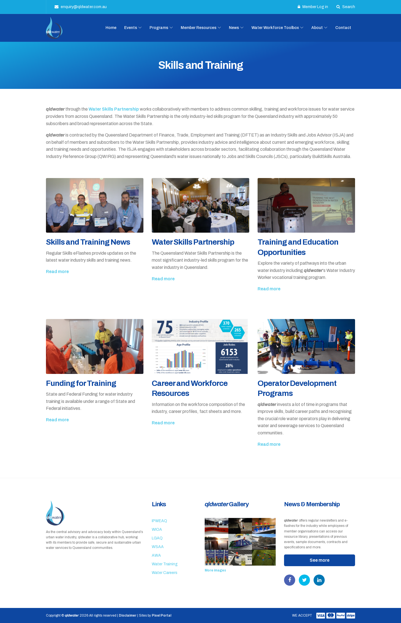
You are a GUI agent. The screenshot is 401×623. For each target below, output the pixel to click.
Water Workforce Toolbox (275, 28)
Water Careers (164, 573)
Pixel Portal (161, 615)
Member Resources (198, 28)
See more (319, 560)
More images (215, 570)
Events (130, 28)
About (317, 28)
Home (111, 28)
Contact (343, 28)
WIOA (157, 529)
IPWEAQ (159, 521)
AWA (156, 555)
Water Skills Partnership (114, 109)
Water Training (165, 564)
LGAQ (157, 538)
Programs (159, 28)
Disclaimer (127, 615)
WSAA (158, 547)
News (234, 28)
